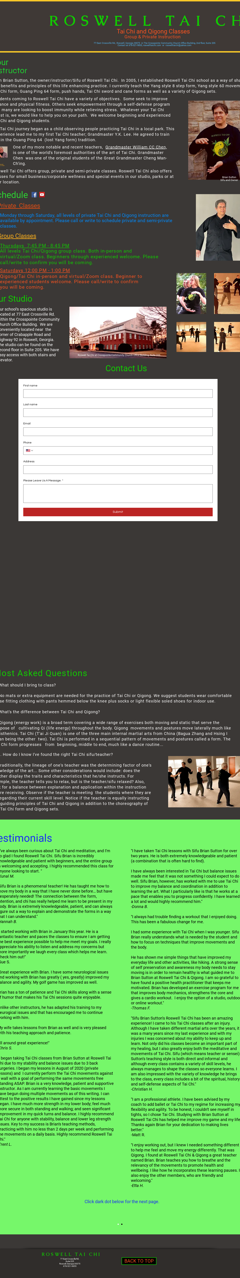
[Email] (116, 432)
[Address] (116, 470)
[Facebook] (34, 194)
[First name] (116, 393)
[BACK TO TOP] (139, 1261)
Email (27, 423)
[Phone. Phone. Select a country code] (30, 450)
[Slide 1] (121, 1224)
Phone (27, 442)
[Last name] (116, 413)
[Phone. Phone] (122, 450)
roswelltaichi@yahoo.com (178, 45)
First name (30, 385)
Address (28, 461)
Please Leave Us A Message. (43, 481)
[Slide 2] (118, 1224)
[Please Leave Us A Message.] (117, 493)
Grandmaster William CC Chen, (136, 147)
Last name (30, 404)
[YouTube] (42, 194)
